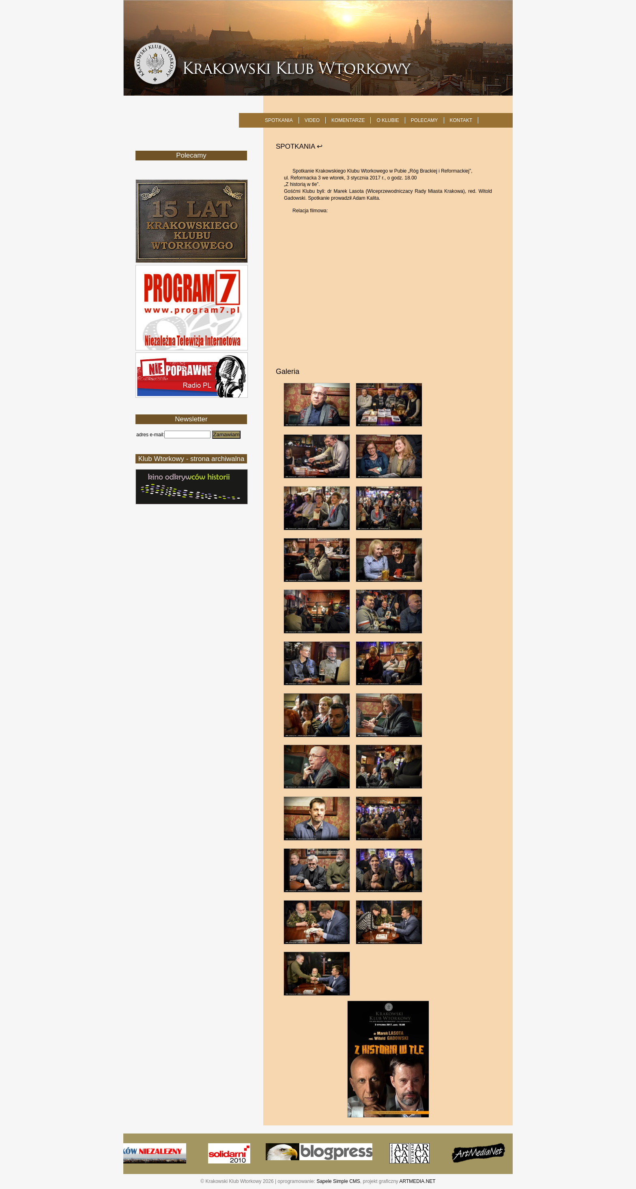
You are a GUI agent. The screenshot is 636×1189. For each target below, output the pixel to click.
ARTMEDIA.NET (418, 1181)
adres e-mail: (150, 435)
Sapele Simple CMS (338, 1181)
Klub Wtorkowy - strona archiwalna (191, 459)
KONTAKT (461, 120)
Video (312, 120)
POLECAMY (424, 120)
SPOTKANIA (279, 120)
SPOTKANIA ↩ (299, 146)
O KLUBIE (387, 120)
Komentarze (348, 120)
